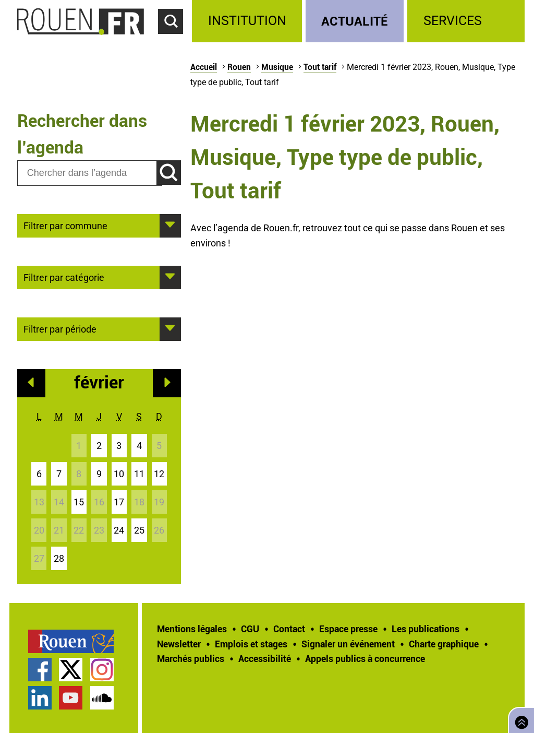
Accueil (203, 67)
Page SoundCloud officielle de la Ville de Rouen (102, 698)
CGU (250, 628)
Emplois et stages (251, 643)
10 (119, 473)
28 (59, 558)
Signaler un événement (348, 643)
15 (79, 501)
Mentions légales (192, 628)
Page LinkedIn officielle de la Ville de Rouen (40, 698)
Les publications (425, 628)
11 (139, 473)
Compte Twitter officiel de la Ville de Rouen (70, 669)
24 (119, 530)
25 (139, 530)
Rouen (239, 67)
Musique (277, 67)
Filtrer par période (59, 328)
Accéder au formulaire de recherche (175, 40)
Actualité (354, 20)
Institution (247, 20)
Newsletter (179, 643)
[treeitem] (248, 21)
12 (159, 473)
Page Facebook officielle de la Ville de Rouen (40, 669)
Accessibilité (264, 658)
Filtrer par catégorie (63, 276)
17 (119, 501)
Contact (289, 628)
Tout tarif (320, 67)
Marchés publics (190, 658)
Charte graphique (444, 643)
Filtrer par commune (65, 225)
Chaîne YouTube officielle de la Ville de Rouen (70, 698)
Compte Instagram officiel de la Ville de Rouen (102, 669)
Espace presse (348, 628)
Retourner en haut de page (519, 719)
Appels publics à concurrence (365, 658)
